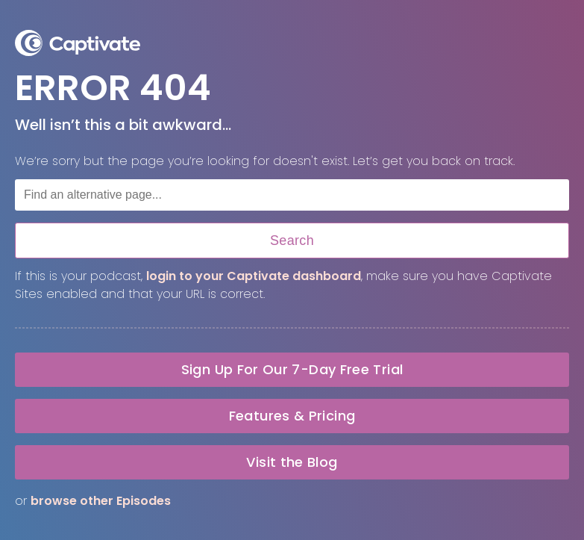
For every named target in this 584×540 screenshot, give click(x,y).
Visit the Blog (291, 462)
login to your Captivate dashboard (253, 276)
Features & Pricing (292, 415)
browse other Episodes (101, 500)
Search (292, 240)
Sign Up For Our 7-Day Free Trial (292, 369)
